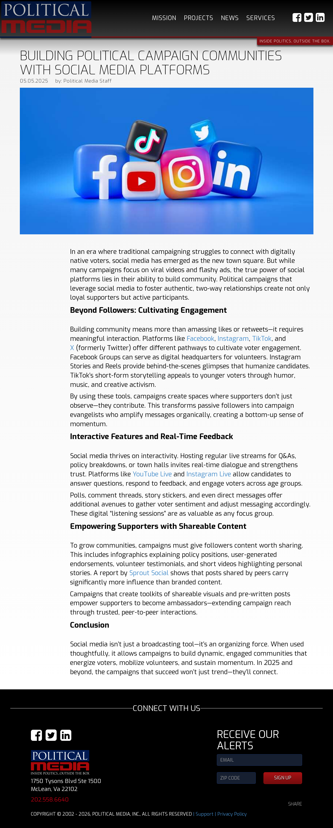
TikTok (261, 338)
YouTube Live (152, 474)
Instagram (233, 338)
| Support (203, 814)
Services (260, 18)
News (230, 18)
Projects (198, 18)
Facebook (200, 338)
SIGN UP (282, 778)
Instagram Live (208, 474)
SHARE (295, 804)
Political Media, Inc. (46, 17)
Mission (164, 18)
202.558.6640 (50, 799)
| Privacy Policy (231, 814)
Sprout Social (149, 573)
